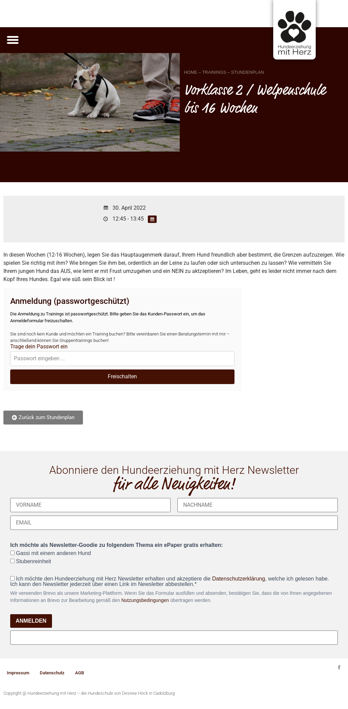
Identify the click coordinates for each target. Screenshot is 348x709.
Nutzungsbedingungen (145, 600)
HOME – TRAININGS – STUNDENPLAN (224, 72)
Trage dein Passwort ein (39, 346)
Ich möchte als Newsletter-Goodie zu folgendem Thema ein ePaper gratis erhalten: (116, 545)
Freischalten (122, 376)
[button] (12, 40)
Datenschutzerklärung (238, 579)
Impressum (18, 672)
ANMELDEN (31, 621)
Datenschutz (52, 672)
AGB (79, 672)
